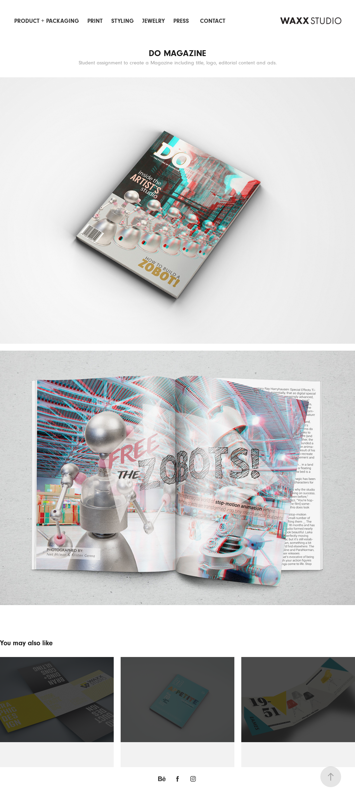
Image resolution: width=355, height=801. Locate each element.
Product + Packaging (46, 21)
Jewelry (153, 21)
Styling (122, 21)
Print (95, 21)
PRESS (181, 21)
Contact (212, 21)
